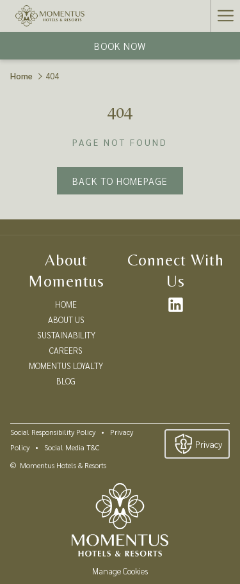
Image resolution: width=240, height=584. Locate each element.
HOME (66, 304)
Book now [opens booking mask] (120, 46)
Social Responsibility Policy (52, 432)
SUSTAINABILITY (66, 334)
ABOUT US (66, 319)
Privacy (197, 443)
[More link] (225, 16)
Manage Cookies (120, 570)
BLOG (66, 380)
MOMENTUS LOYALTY (66, 365)
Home (21, 75)
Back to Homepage (120, 181)
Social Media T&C (71, 447)
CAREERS (66, 350)
